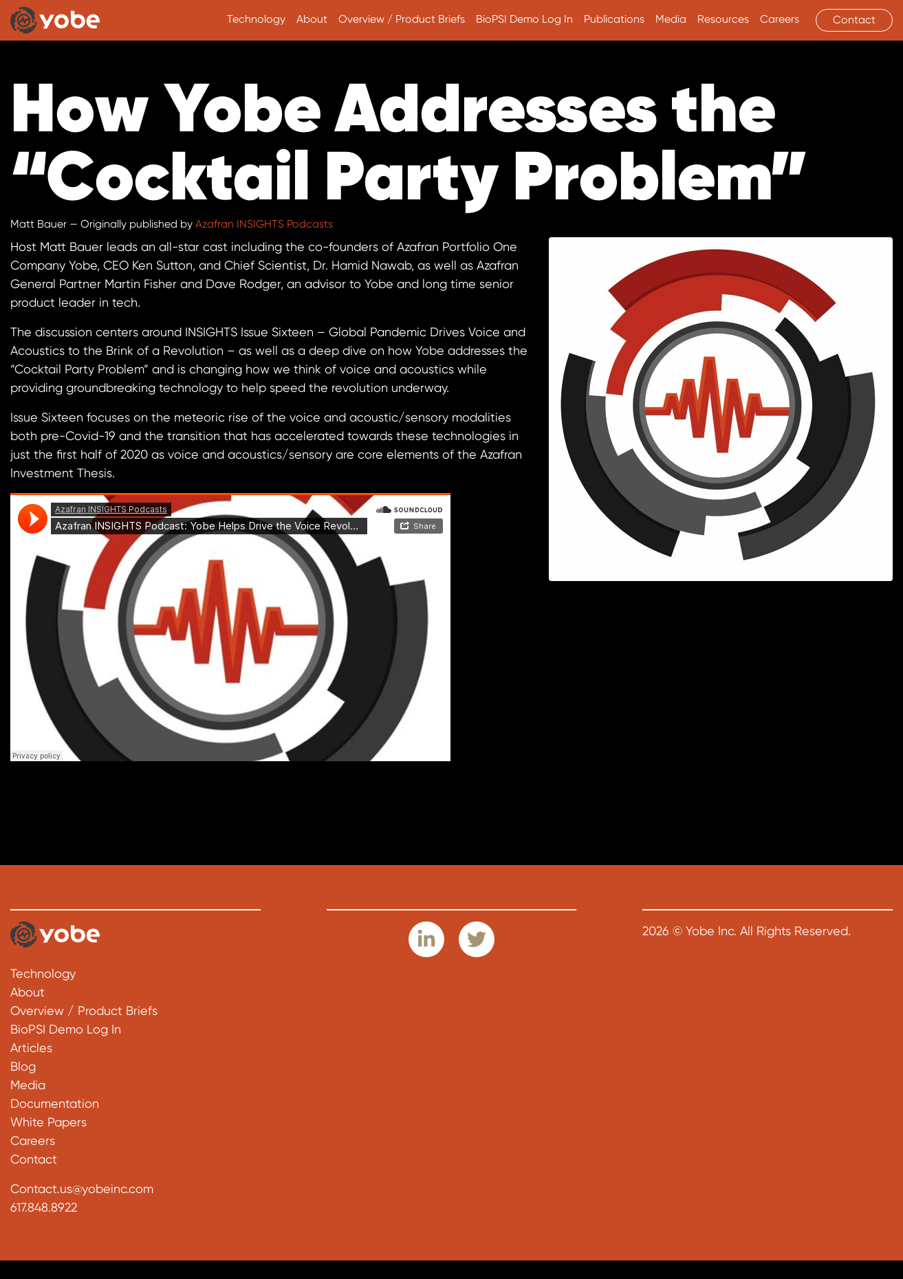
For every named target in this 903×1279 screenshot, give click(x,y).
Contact (854, 20)
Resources (723, 19)
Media (670, 19)
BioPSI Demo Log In (524, 19)
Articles (31, 1047)
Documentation (54, 1103)
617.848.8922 (43, 1207)
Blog (23, 1066)
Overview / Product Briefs (401, 19)
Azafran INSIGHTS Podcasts (264, 224)
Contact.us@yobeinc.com (81, 1188)
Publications (614, 19)
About (311, 19)
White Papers (48, 1122)
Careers (779, 19)
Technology (256, 19)
